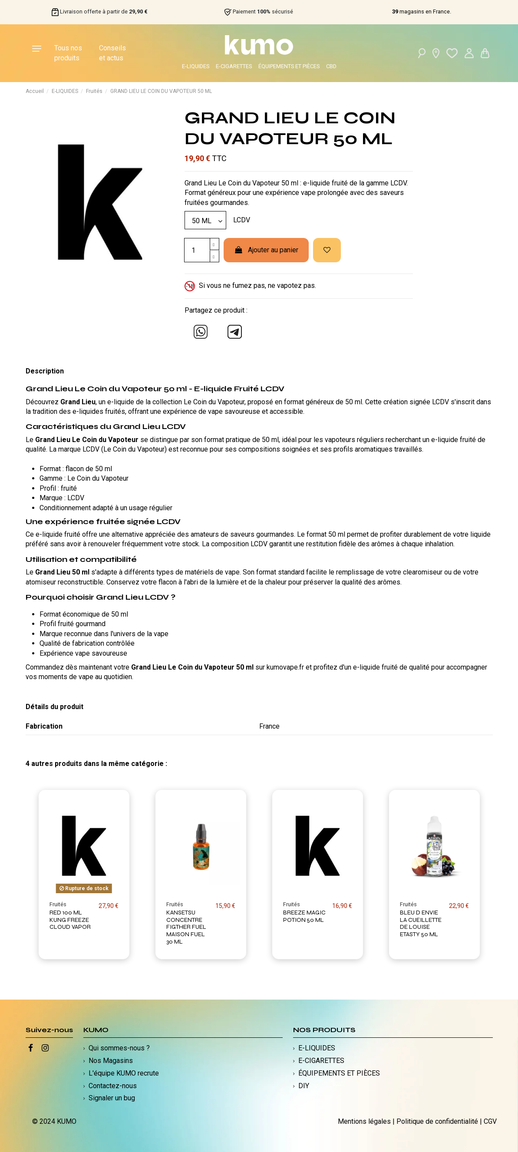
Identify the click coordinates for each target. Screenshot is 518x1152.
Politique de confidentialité (437, 1121)
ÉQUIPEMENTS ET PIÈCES (289, 66)
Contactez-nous (113, 1086)
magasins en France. (421, 12)
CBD (331, 66)
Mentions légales (364, 1121)
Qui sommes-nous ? (119, 1048)
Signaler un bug (112, 1098)
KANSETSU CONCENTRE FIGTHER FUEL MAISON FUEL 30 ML (186, 927)
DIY (303, 1086)
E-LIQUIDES (195, 66)
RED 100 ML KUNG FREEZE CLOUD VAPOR (70, 920)
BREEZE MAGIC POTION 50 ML (304, 916)
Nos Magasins (111, 1060)
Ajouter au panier (266, 250)
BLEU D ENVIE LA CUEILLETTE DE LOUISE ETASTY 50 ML (421, 923)
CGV (490, 1121)
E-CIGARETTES (234, 66)
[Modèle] (205, 220)
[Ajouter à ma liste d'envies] (327, 250)
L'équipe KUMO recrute (124, 1073)
